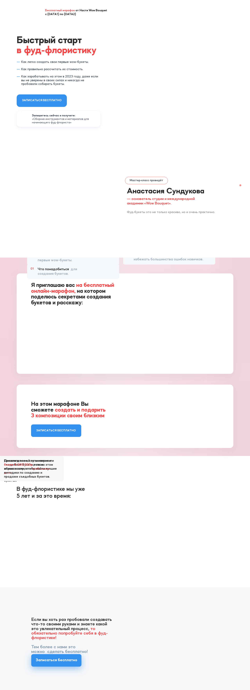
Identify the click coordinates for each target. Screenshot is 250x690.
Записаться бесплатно (42, 100)
